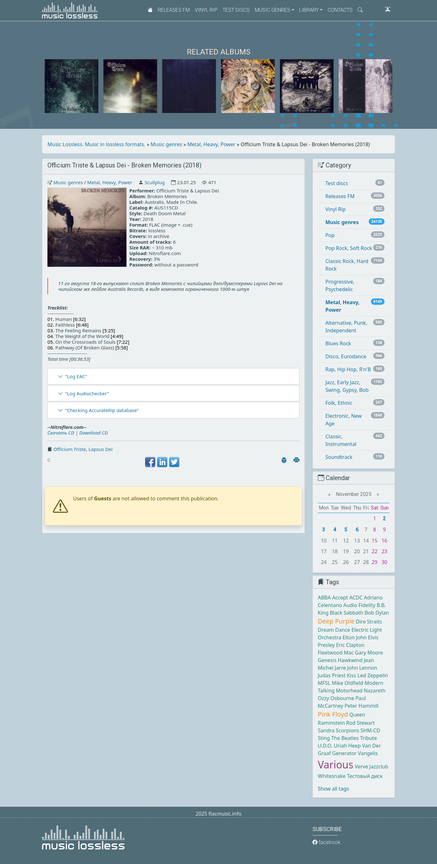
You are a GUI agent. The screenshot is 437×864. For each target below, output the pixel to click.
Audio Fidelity (359, 605)
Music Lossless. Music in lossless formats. (96, 144)
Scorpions (347, 730)
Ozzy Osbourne (336, 698)
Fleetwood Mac (336, 652)
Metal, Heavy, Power (212, 144)
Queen (357, 714)
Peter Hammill (362, 705)
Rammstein (331, 722)
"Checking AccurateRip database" (102, 410)
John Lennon (362, 667)
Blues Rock (338, 343)
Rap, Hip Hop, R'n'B (348, 369)
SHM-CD (370, 730)
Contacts (340, 10)
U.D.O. (325, 745)
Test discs (236, 10)
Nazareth (374, 690)
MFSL (324, 682)
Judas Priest (332, 675)
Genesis (327, 660)
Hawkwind (350, 660)
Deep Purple (336, 621)
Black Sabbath (346, 612)
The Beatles (345, 738)
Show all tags (333, 788)
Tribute (368, 738)
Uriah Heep (347, 745)
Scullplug (155, 182)
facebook (326, 842)
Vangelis (368, 753)
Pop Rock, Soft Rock (348, 248)
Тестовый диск (365, 776)
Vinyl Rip (206, 10)
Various (335, 764)
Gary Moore (369, 652)
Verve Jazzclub (371, 766)
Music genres (166, 144)
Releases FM (174, 10)
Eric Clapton (350, 645)
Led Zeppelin (373, 675)
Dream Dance (334, 629)
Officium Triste (69, 449)
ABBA (324, 597)
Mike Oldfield (347, 682)
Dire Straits (369, 621)
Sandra (326, 730)
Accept (340, 597)
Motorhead (349, 690)
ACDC (356, 597)
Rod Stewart (360, 722)
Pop (330, 235)
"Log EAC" (76, 376)
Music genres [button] (272, 10)
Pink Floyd (333, 714)
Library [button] (309, 10)
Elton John (354, 637)
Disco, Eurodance (345, 356)
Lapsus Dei (101, 449)
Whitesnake (332, 776)
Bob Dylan (377, 612)
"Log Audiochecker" (87, 393)
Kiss (351, 675)
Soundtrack (338, 457)
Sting (324, 738)
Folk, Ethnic (338, 402)
